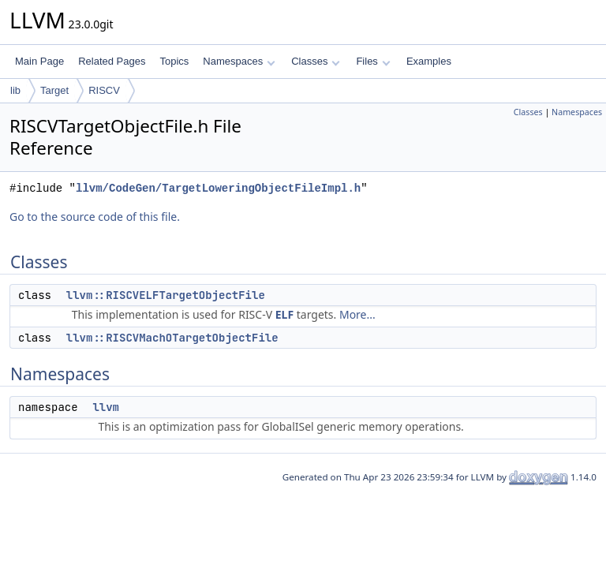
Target (54, 90)
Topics (174, 61)
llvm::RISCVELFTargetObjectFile (165, 295)
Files (373, 61)
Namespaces (239, 61)
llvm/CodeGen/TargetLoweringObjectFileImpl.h (218, 188)
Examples (428, 61)
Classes (315, 61)
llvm (105, 407)
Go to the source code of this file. (94, 216)
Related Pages (111, 61)
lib (15, 90)
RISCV (104, 90)
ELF (284, 314)
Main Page (39, 61)
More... (357, 314)
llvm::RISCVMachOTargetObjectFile (172, 338)
